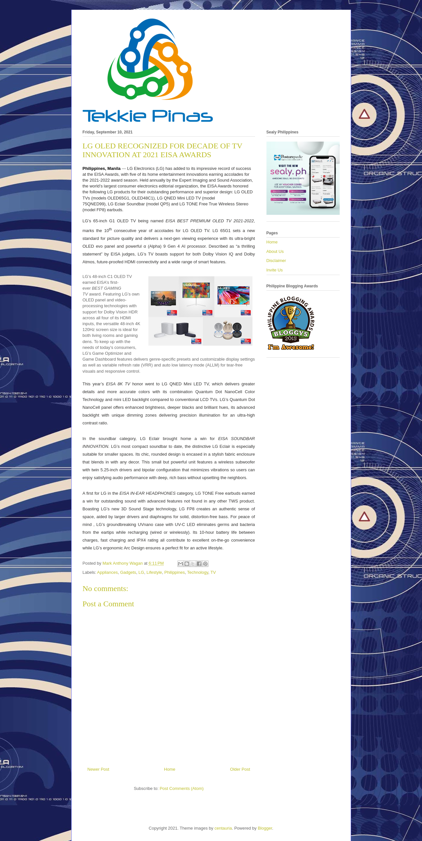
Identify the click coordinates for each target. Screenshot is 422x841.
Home (169, 769)
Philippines (174, 572)
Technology (197, 572)
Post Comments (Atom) (182, 788)
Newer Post (98, 769)
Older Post (240, 769)
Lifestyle (154, 572)
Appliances (107, 572)
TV (213, 572)
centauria (223, 828)
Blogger (265, 828)
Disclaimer (276, 260)
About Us (275, 251)
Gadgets (128, 572)
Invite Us (274, 270)
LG (141, 572)
